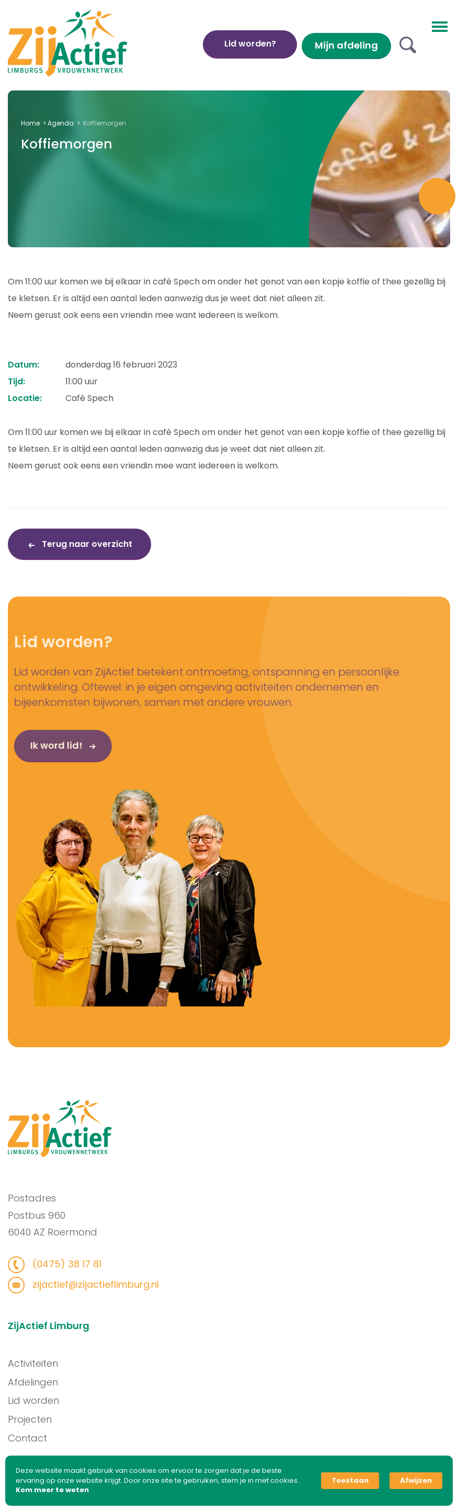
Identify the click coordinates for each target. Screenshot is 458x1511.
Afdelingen (37, 1382)
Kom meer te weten (52, 1490)
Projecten (34, 1419)
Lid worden (37, 1400)
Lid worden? (250, 44)
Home (30, 123)
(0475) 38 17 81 (61, 1263)
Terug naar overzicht (86, 544)
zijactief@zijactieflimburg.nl (90, 1284)
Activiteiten (37, 1363)
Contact (31, 1438)
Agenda (61, 123)
